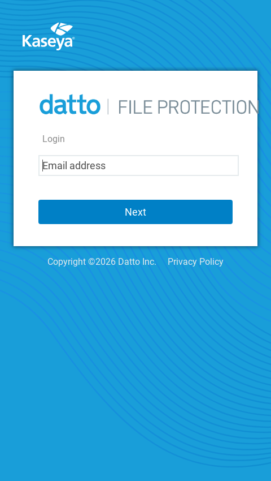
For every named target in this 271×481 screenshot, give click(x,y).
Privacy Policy (196, 261)
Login (53, 139)
